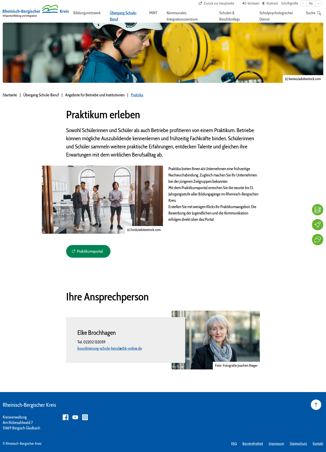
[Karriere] (318, 225)
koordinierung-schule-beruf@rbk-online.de (109, 348)
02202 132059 (94, 342)
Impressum (276, 443)
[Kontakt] (318, 239)
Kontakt (318, 443)
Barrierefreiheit (252, 443)
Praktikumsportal (90, 251)
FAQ (234, 443)
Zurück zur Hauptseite (219, 3)
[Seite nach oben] (316, 404)
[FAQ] (318, 210)
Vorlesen (253, 3)
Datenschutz (298, 443)
